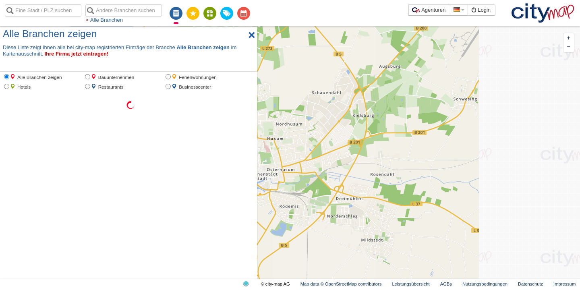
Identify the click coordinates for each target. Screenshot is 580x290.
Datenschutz (530, 284)
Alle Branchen (106, 20)
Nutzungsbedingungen (485, 284)
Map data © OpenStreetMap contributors (341, 284)
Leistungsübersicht (410, 284)
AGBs (446, 284)
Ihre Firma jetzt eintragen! (76, 54)
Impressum (564, 284)
